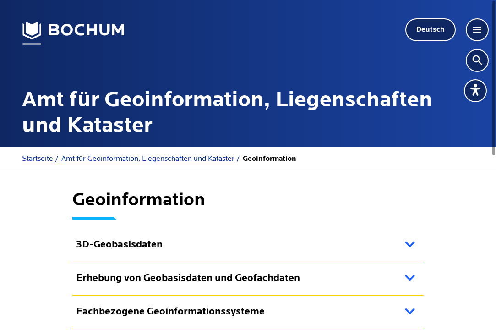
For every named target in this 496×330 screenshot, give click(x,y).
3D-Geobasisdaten (119, 245)
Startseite (37, 158)
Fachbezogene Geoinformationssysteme (170, 312)
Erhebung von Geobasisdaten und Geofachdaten (188, 278)
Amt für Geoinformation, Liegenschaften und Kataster (147, 158)
